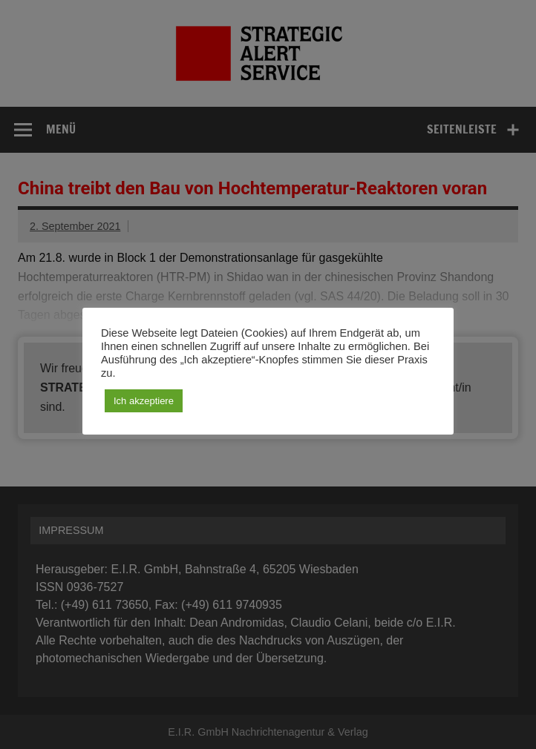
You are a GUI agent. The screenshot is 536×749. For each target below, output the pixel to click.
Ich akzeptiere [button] (144, 400)
